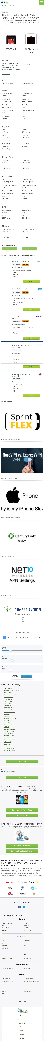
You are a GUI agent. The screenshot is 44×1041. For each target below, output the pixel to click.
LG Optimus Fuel (8, 733)
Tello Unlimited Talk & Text (20, 289)
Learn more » (6, 74)
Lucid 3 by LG (8, 709)
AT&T (25, 923)
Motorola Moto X (8, 697)
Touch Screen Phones (8, 981)
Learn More (22, 761)
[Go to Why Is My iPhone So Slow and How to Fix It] (22, 499)
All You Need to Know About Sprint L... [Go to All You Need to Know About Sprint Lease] (10, 439)
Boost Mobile (28, 930)
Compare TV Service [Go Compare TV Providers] (22, 846)
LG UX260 (7, 744)
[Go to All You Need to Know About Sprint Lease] (22, 421)
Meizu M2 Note (8, 701)
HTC (3, 943)
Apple (3, 940)
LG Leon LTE (7, 742)
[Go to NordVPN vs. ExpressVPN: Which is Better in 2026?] (22, 460)
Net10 (26, 928)
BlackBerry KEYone (9, 729)
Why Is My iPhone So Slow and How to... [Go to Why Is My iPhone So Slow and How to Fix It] (11, 517)
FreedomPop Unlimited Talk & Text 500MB (21, 346)
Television (27, 968)
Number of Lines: (22, 632)
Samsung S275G (8, 725)
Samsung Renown (9, 735)
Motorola (4, 945)
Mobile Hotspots (7, 958)
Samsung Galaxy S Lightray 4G (12, 690)
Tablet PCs (27, 958)
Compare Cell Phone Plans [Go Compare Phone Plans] (22, 810)
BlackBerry (27, 940)
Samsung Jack (8, 705)
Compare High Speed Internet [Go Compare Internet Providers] (22, 851)
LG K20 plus (7, 703)
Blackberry (27, 991)
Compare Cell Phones (6, 5)
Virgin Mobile (6, 928)
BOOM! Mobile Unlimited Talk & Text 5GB (21, 375)
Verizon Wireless (7, 923)
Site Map (22, 1034)
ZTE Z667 (7, 722)
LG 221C (6, 727)
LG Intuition (7, 737)
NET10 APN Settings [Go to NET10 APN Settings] (6, 595)
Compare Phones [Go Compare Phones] (22, 815)
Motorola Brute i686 (9, 748)
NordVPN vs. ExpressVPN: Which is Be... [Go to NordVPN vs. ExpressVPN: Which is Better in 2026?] (11, 478)
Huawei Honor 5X (9, 731)
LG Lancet (7, 716)
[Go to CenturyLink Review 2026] (22, 539)
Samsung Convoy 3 (9, 740)
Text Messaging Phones (31, 981)
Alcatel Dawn (7, 692)
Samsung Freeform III (10, 694)
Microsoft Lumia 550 (9, 746)
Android (4, 991)
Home (22, 1016)
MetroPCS (5, 930)
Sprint (3, 925)
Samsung (5, 948)
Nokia (26, 945)
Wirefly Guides (21, 1001)
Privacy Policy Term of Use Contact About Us (22, 1025)
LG (25, 943)
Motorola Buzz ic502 (9, 750)
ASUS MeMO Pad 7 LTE (10, 718)
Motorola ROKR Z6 (9, 707)
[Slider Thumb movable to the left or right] (10, 651)
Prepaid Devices (29, 978)
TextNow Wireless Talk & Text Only (21, 317)
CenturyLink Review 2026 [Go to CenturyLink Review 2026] (7, 556)
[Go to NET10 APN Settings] (22, 578)
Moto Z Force (7, 720)
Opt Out (22, 1038)
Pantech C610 (8, 699)
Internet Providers (7, 968)
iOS (3, 994)
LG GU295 (7, 714)
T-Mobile (26, 925)
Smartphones (6, 978)
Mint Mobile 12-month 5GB (20, 261)
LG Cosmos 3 (8, 688)
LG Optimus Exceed (9, 712)
